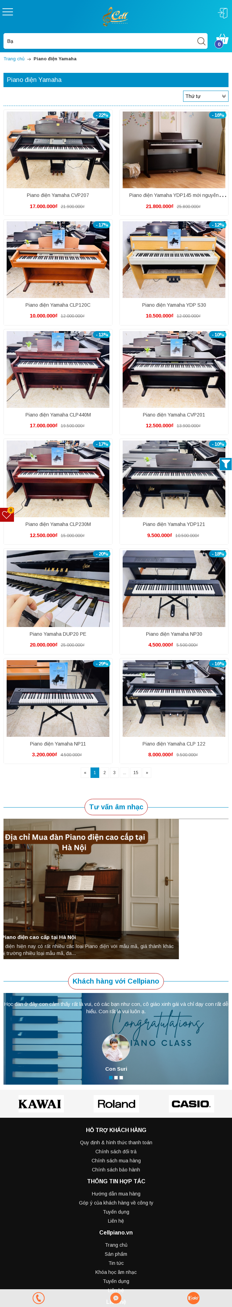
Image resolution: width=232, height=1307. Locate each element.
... (124, 772)
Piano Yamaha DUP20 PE (58, 634)
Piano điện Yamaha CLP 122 (174, 744)
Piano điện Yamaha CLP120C (58, 305)
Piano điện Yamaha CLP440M (58, 415)
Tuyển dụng (116, 1212)
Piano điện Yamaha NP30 (174, 634)
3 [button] (121, 1077)
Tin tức (116, 1263)
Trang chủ (116, 1245)
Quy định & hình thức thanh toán (116, 1142)
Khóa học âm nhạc (116, 1272)
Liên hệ (116, 1221)
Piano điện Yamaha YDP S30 (174, 305)
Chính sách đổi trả (116, 1151)
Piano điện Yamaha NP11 (58, 744)
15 (135, 772)
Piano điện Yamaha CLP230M (58, 524)
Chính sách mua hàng (116, 1160)
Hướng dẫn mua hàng (116, 1194)
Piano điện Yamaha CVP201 (174, 415)
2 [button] (116, 1077)
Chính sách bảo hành (116, 1169)
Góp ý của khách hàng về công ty (116, 1203)
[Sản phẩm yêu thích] (7, 515)
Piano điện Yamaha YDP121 (174, 524)
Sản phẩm (116, 1254)
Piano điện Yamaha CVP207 (58, 195)
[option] (116, 889)
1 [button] (111, 1077)
